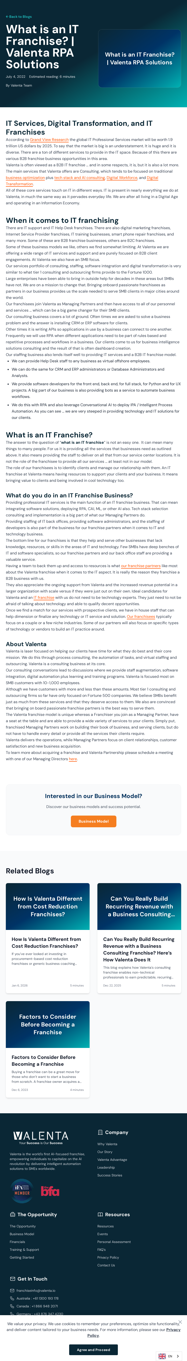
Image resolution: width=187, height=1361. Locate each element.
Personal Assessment (114, 1242)
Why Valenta (107, 1144)
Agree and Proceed (93, 1350)
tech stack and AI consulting (79, 177)
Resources (105, 1226)
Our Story (104, 1152)
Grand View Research (49, 139)
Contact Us (106, 1265)
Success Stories (109, 1175)
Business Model (94, 821)
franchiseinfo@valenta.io (36, 1290)
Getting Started (22, 1257)
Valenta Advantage (112, 1159)
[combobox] (169, 1356)
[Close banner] (180, 1322)
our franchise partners (141, 565)
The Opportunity (23, 1226)
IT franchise (44, 597)
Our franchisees (141, 616)
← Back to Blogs (19, 16)
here (73, 758)
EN (165, 1356)
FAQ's (101, 1249)
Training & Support (24, 1249)
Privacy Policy (108, 1257)
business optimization (25, 177)
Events (102, 1234)
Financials (17, 1242)
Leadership (106, 1167)
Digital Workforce (122, 177)
